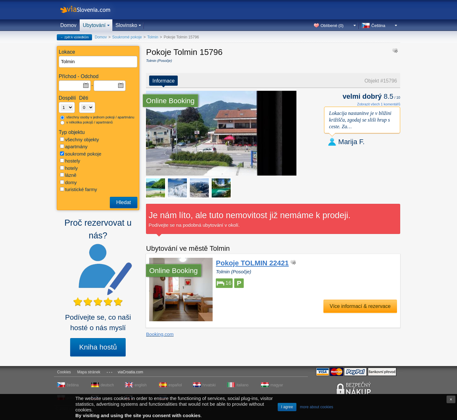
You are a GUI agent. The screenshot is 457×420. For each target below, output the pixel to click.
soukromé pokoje (80, 154)
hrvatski (208, 385)
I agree (287, 407)
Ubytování (94, 25)
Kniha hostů (98, 347)
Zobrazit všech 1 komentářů (378, 104)
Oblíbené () (332, 25)
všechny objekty (79, 139)
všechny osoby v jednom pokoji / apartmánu (97, 117)
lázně (68, 175)
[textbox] (98, 61)
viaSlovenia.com (90, 9)
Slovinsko (126, 25)
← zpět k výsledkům (74, 37)
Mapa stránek (88, 372)
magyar (276, 385)
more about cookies (316, 407)
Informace (163, 80)
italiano (242, 385)
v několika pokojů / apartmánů (86, 122)
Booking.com (160, 334)
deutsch (107, 385)
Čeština (378, 25)
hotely (69, 168)
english (141, 385)
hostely (70, 160)
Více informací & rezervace (360, 306)
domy (68, 182)
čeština (73, 385)
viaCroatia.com (130, 372)
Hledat (123, 202)
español (175, 385)
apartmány (74, 146)
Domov (68, 25)
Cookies (64, 372)
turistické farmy (78, 189)
